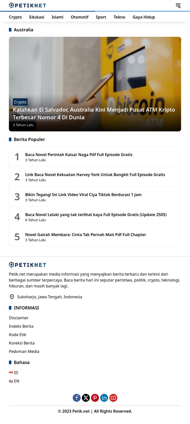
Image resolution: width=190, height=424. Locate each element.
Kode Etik (17, 334)
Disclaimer (18, 318)
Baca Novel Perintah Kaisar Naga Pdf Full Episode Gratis (78, 154)
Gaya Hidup (144, 17)
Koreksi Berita (22, 343)
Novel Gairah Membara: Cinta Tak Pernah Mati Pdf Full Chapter (85, 234)
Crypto (15, 17)
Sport (101, 17)
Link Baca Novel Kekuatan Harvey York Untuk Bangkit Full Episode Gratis (95, 174)
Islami (58, 17)
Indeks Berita (21, 326)
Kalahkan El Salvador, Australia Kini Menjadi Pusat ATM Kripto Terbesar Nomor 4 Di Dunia (94, 113)
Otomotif (79, 17)
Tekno (119, 17)
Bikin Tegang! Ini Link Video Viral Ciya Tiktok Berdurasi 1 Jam (83, 194)
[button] (178, 5)
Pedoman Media (24, 351)
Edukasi (36, 17)
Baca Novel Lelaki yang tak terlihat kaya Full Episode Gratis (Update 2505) (95, 214)
